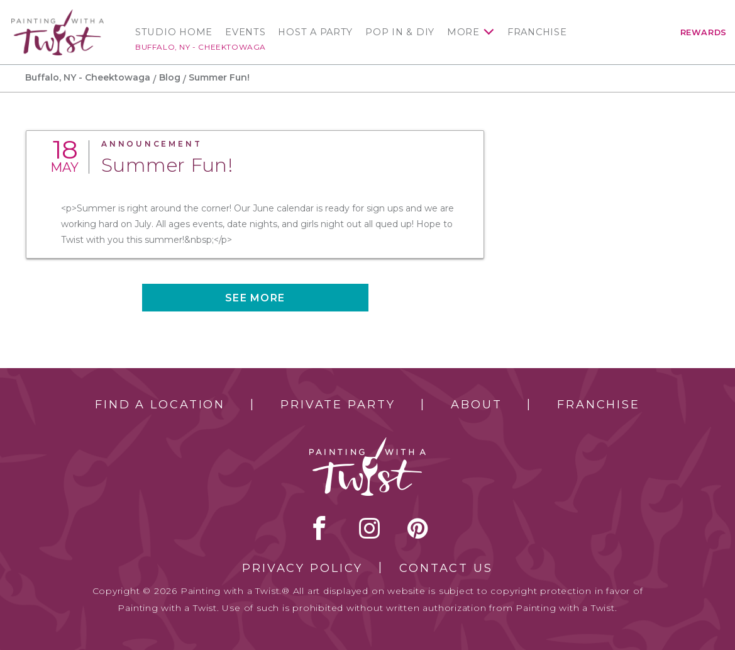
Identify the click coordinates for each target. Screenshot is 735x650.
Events (245, 32)
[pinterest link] (417, 528)
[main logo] (57, 15)
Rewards (703, 32)
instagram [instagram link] (369, 528)
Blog (169, 77)
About (476, 405)
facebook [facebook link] (319, 528)
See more (255, 298)
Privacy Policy (302, 568)
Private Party (337, 405)
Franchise (537, 32)
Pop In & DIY (399, 32)
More (463, 32)
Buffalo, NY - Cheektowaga (200, 47)
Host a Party (315, 32)
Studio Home (174, 32)
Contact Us (446, 568)
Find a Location (160, 405)
